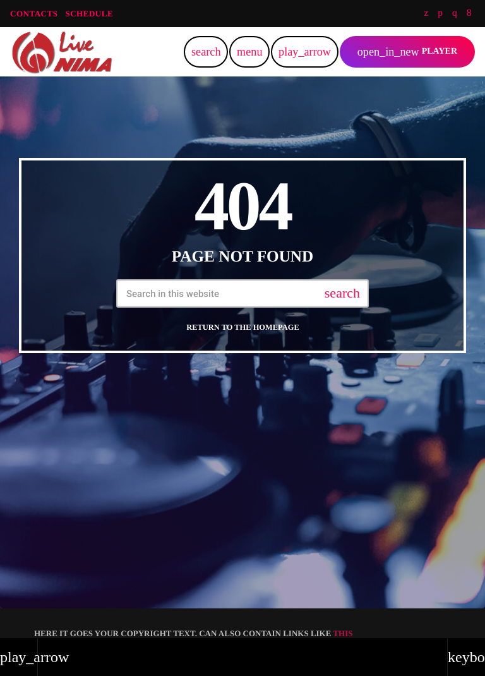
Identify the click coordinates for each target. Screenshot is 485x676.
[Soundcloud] (440, 13)
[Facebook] (469, 13)
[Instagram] (454, 13)
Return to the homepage (242, 327)
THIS (342, 633)
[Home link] (62, 52)
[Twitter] (426, 13)
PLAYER (407, 51)
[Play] (304, 52)
